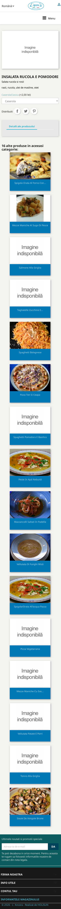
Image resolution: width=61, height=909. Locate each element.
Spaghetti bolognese (30, 352)
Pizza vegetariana (30, 648)
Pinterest (34, 111)
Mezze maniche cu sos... (30, 691)
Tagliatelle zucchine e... (30, 310)
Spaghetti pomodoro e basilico (30, 437)
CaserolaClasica (10, 94)
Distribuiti (17, 111)
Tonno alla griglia (30, 776)
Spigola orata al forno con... (30, 182)
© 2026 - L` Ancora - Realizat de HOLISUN (25, 904)
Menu (48, 18)
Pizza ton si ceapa (30, 394)
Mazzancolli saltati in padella (30, 521)
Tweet (25, 111)
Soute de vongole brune (30, 818)
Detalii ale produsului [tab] (22, 126)
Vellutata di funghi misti (30, 564)
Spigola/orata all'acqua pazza (30, 606)
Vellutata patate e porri (30, 733)
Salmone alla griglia (30, 267)
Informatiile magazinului (20, 899)
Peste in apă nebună (30, 479)
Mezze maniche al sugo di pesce (30, 225)
